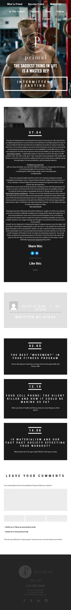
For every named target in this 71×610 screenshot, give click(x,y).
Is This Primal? (17, 10)
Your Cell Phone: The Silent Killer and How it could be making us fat (35, 396)
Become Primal (36, 3)
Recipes (35, 10)
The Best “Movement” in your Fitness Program (35, 354)
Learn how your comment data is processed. (46, 537)
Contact (46, 17)
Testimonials (29, 17)
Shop (48, 10)
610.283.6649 (35, 583)
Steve (40, 307)
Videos (60, 10)
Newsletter (57, 3)
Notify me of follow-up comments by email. (21, 524)
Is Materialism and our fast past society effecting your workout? (35, 440)
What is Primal (14, 3)
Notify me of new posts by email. (17, 529)
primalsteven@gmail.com (37, 592)
